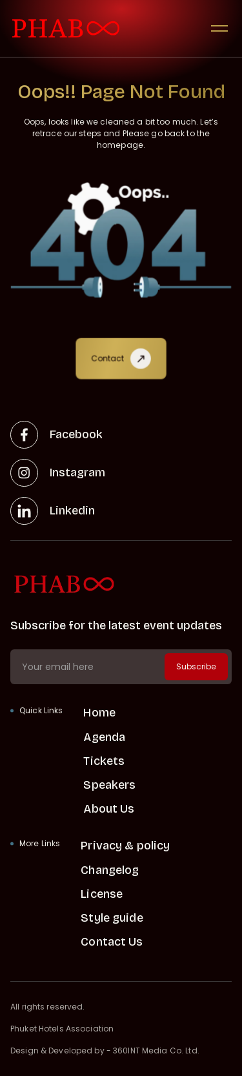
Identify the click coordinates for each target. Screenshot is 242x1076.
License (102, 894)
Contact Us (112, 942)
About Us (108, 809)
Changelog (110, 870)
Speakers (109, 785)
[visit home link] (65, 28)
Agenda (104, 737)
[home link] (121, 584)
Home (99, 712)
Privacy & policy (125, 845)
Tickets (104, 761)
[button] (219, 28)
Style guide (112, 918)
